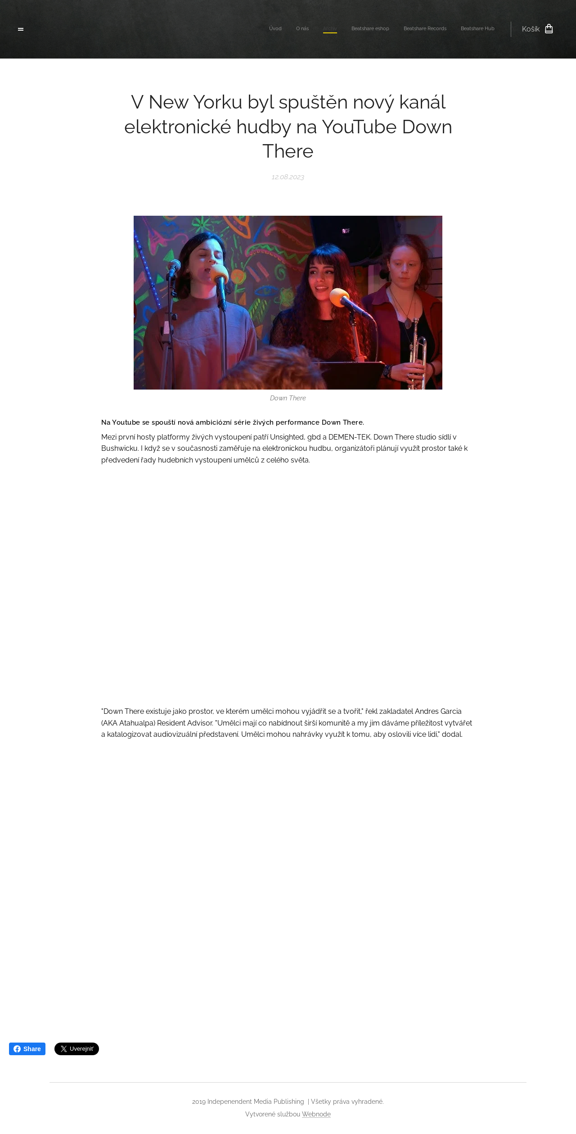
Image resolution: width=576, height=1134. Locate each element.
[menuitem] (425, 29)
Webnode (316, 1114)
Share (27, 1048)
